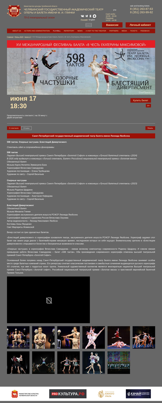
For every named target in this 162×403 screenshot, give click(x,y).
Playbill (57, 31)
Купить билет (140, 100)
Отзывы (26, 128)
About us (16, 31)
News (79, 31)
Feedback (145, 31)
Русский (84, 20)
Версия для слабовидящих (97, 25)
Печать (150, 128)
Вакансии (112, 24)
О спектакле (14, 128)
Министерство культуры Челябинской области (40, 6)
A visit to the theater (96, 31)
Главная (10, 37)
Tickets (133, 31)
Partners (113, 31)
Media (124, 31)
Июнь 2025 (19, 37)
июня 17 (28, 37)
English (92, 20)
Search (88, 25)
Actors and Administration (37, 31)
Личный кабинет (140, 24)
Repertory (69, 31)
